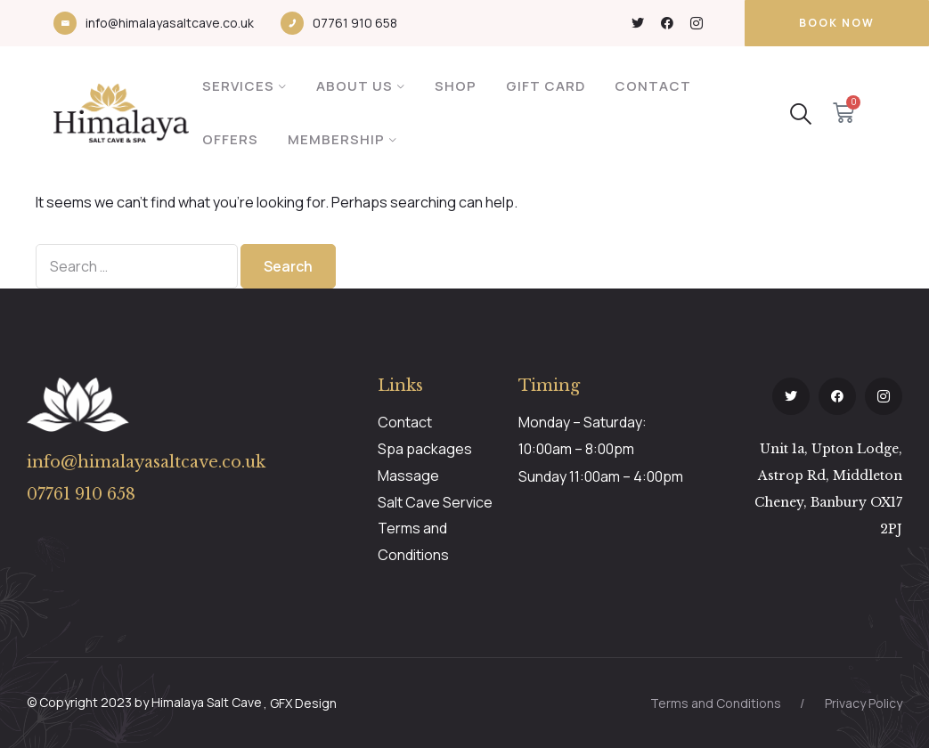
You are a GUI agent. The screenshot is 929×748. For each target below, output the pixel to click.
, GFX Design (300, 703)
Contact (653, 86)
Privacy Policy (863, 703)
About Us (354, 86)
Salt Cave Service (435, 502)
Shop (456, 86)
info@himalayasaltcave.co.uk (170, 22)
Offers (230, 139)
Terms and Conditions (715, 703)
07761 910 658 (355, 22)
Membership (336, 139)
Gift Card (545, 86)
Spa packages (425, 449)
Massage (408, 475)
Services (238, 86)
